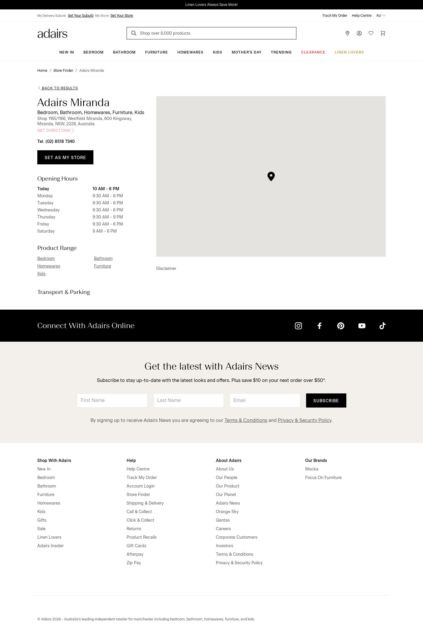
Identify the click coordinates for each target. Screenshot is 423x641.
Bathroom (124, 52)
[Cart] (383, 33)
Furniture (156, 52)
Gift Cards (136, 545)
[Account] (359, 33)
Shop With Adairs (54, 460)
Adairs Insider (50, 545)
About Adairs (228, 460)
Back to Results (57, 88)
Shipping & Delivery (145, 503)
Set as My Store (65, 157)
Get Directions (56, 130)
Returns (134, 528)
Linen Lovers (349, 52)
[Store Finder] (347, 33)
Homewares (190, 52)
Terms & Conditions (245, 420)
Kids (217, 52)
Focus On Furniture (323, 477)
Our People (226, 477)
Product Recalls (142, 537)
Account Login (141, 486)
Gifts (41, 520)
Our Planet (226, 494)
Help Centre (362, 16)
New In (66, 52)
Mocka (311, 469)
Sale (41, 528)
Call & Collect (139, 511)
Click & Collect (140, 520)
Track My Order (334, 16)
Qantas (223, 520)
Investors (224, 545)
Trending (281, 52)
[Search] (135, 34)
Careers (223, 528)
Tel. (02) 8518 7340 (56, 141)
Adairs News (228, 503)
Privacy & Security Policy (304, 420)
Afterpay (135, 554)
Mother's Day (246, 52)
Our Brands (316, 460)
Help (131, 460)
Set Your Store (121, 16)
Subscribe (326, 400)
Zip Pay (134, 562)
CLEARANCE (313, 52)
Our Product (227, 486)
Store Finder (138, 494)
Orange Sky (227, 511)
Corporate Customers (236, 537)
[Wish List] (371, 33)
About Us (225, 469)
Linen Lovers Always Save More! (211, 5)
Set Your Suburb (80, 16)
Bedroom (93, 52)
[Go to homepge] (52, 33)
